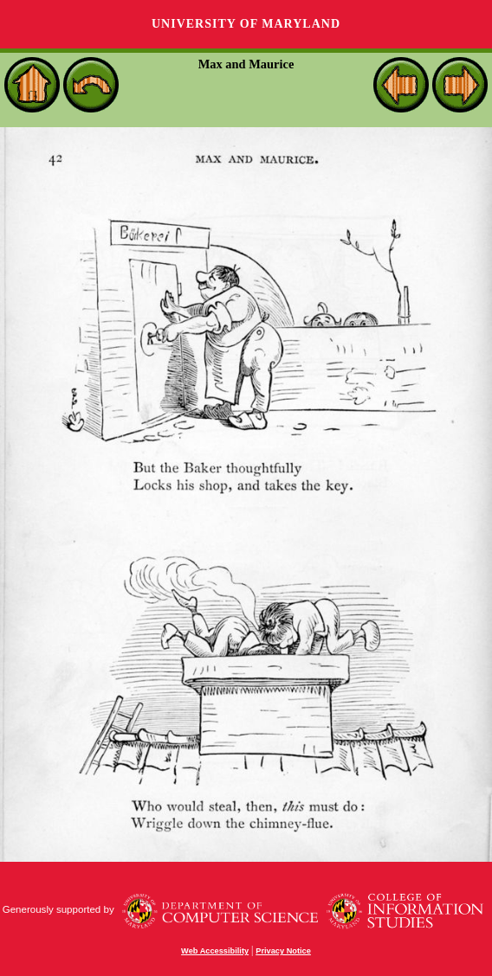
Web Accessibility (215, 951)
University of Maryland (246, 23)
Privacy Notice (283, 951)
